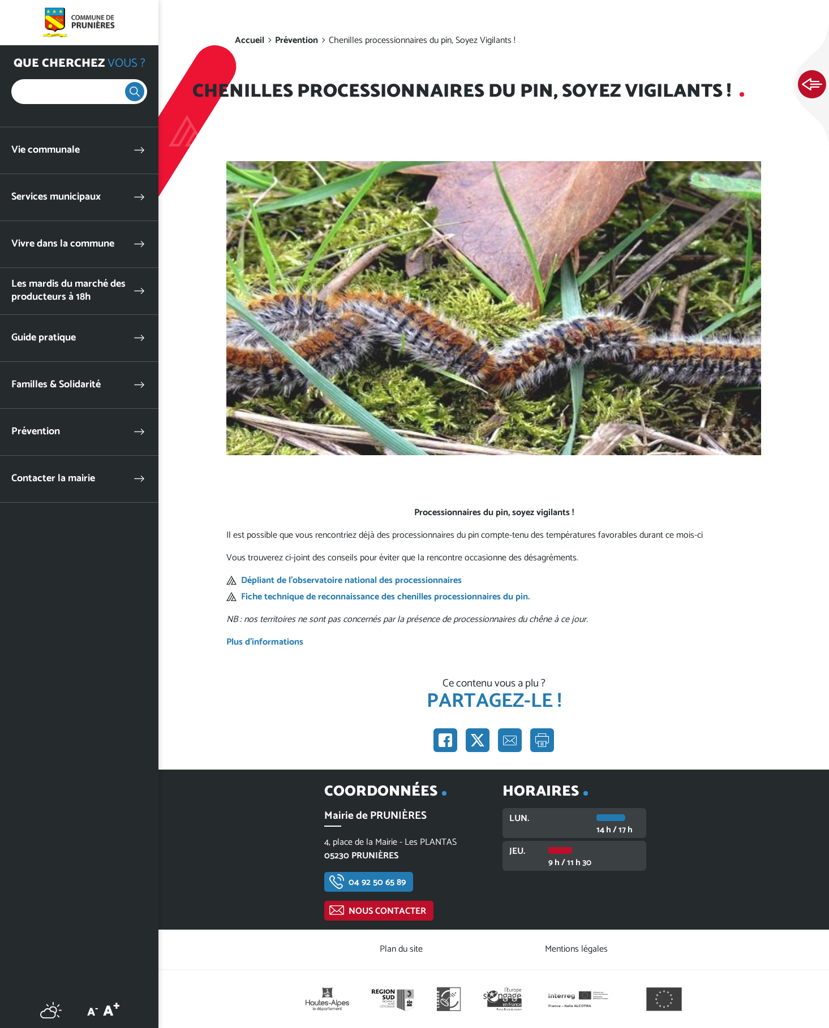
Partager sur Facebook (445, 740)
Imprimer (542, 740)
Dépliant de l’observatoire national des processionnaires (351, 580)
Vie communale (45, 150)
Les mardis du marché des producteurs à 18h (68, 290)
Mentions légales (576, 949)
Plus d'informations (264, 642)
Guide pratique (43, 338)
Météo (51, 1009)
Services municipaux (56, 197)
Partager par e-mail (510, 740)
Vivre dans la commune (62, 244)
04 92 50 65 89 (377, 882)
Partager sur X (477, 740)
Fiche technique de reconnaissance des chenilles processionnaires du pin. (385, 596)
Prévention (35, 432)
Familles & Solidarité (56, 385)
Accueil (249, 40)
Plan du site (401, 949)
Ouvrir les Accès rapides (812, 85)
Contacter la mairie (53, 478)
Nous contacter (387, 911)
